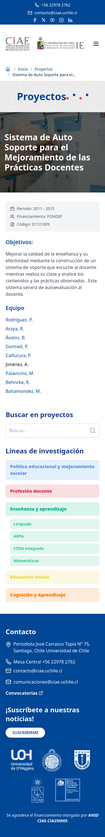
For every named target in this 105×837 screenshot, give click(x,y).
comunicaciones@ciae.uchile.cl (45, 682)
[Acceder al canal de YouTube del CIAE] (52, 20)
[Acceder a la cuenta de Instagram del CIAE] (61, 20)
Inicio (23, 69)
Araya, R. (15, 329)
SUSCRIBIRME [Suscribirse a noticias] (25, 732)
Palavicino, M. (20, 373)
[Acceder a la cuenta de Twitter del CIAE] (43, 20)
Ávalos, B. (16, 338)
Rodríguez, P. (19, 320)
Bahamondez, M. (23, 391)
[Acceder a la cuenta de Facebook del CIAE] (34, 20)
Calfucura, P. (18, 355)
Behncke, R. (18, 382)
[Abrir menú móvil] (96, 43)
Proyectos (44, 69)
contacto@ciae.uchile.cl (37, 671)
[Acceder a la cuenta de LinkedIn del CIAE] (70, 20)
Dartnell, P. (17, 346)
